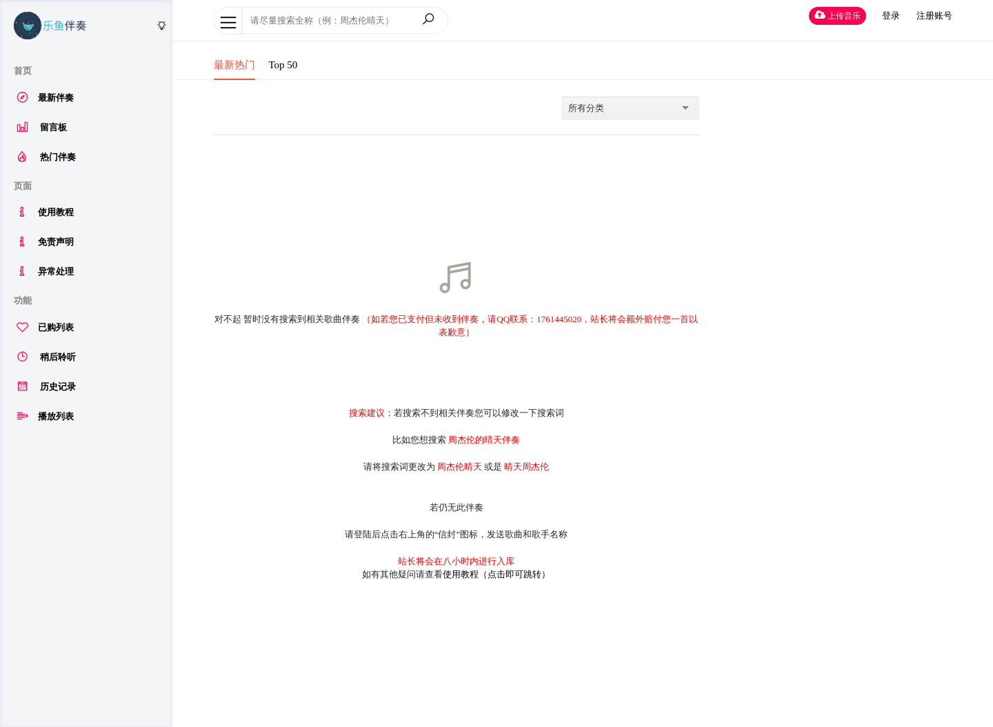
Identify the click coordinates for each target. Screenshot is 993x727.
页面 (23, 186)
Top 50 (283, 64)
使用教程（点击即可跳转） (496, 574)
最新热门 (234, 64)
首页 (23, 71)
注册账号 (934, 15)
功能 (23, 300)
